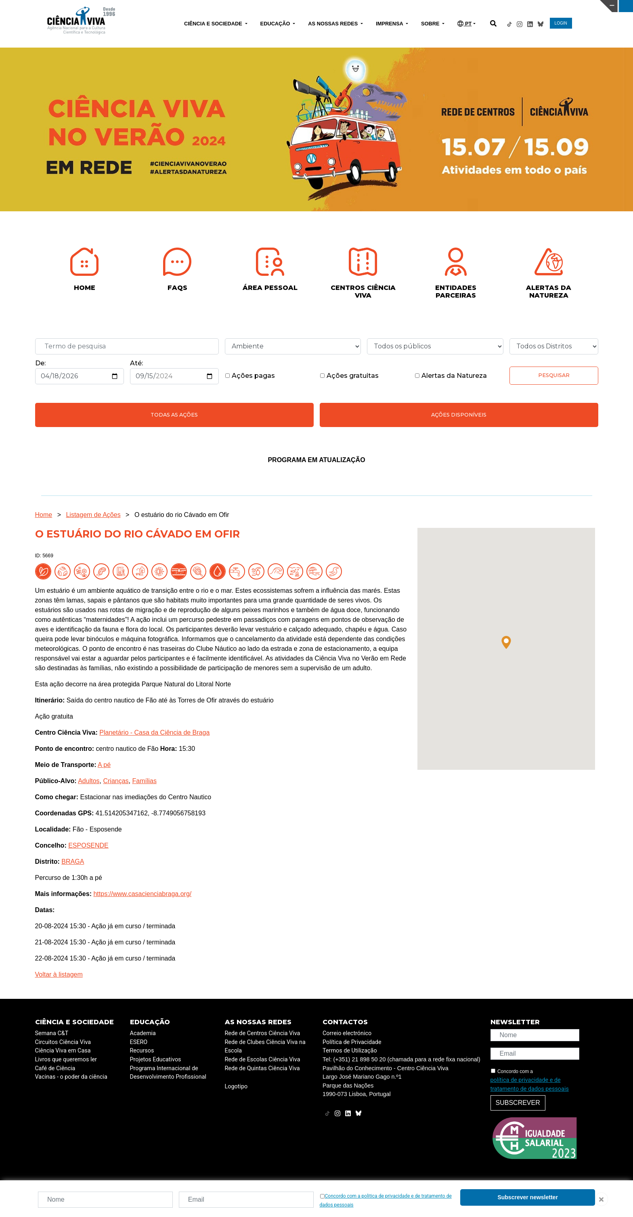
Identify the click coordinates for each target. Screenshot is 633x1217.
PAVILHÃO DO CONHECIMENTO (280, 5)
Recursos (142, 1050)
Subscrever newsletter (527, 1197)
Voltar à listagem (59, 974)
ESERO (139, 1042)
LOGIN (561, 23)
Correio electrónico (347, 1033)
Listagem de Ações (93, 514)
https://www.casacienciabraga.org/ (142, 893)
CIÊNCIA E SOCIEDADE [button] (213, 24)
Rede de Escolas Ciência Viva (262, 1059)
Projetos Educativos (155, 1059)
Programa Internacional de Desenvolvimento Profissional (168, 1073)
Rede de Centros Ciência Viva (262, 1033)
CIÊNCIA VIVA (421, 6)
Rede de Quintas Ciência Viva (262, 1068)
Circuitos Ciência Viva (63, 1042)
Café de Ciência (55, 1068)
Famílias (144, 780)
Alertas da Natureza (451, 375)
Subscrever (518, 1102)
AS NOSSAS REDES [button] (333, 24)
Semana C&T (52, 1033)
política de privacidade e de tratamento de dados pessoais (529, 1084)
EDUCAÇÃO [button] (276, 24)
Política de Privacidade (352, 1042)
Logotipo (236, 1086)
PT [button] (464, 24)
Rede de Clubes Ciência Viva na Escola (265, 1046)
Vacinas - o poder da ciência (71, 1076)
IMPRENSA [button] (390, 24)
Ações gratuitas (349, 375)
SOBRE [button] (431, 24)
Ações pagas (250, 375)
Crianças (115, 780)
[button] (506, 642)
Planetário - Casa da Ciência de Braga (154, 732)
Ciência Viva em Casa (63, 1050)
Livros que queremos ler (66, 1059)
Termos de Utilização (350, 1050)
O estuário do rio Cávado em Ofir (181, 514)
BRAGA (72, 861)
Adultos (88, 780)
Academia (143, 1033)
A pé (104, 764)
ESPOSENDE (88, 845)
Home (43, 514)
